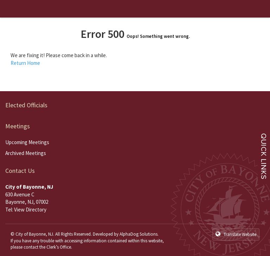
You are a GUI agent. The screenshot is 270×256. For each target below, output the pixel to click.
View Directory (30, 209)
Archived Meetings (25, 153)
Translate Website (236, 234)
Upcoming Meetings (27, 142)
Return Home (25, 63)
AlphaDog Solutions (139, 234)
